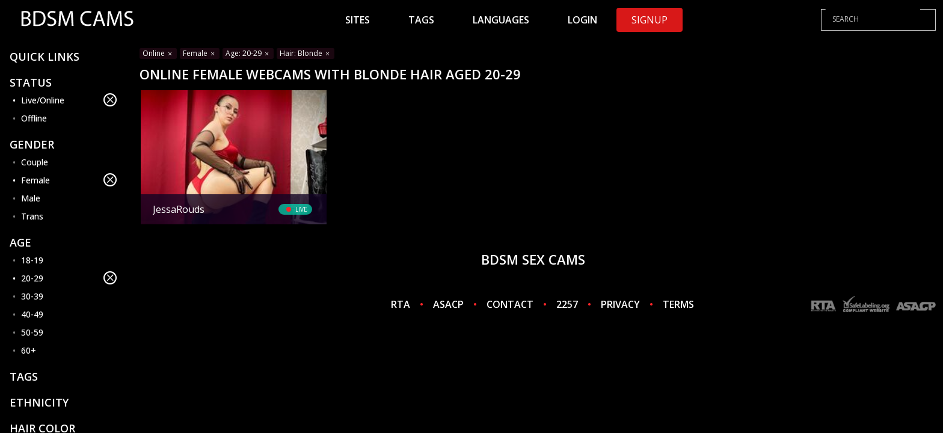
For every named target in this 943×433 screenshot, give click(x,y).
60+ (28, 350)
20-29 (69, 277)
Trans (32, 216)
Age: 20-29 (248, 53)
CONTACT (510, 304)
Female (69, 179)
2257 (567, 304)
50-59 (32, 332)
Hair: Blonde (305, 53)
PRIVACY (620, 304)
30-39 (32, 296)
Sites (357, 19)
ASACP (448, 304)
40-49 (32, 314)
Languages (501, 19)
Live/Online (69, 99)
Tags (421, 19)
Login (582, 19)
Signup (649, 19)
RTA (400, 304)
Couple (34, 162)
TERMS (678, 304)
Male (30, 198)
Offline (34, 118)
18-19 (32, 260)
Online (158, 53)
